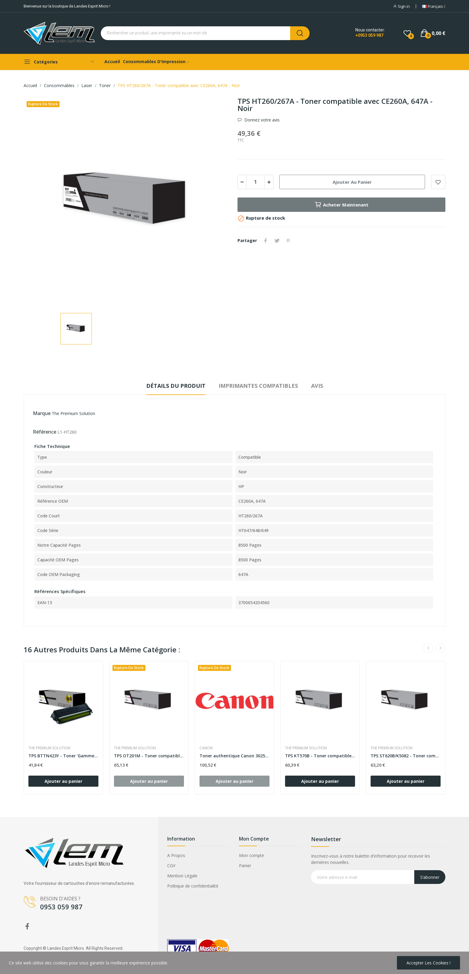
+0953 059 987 (369, 35)
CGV (171, 865)
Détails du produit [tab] (175, 385)
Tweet (277, 240)
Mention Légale (182, 876)
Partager (265, 240)
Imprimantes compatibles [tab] (258, 385)
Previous (428, 648)
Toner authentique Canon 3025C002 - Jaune (234, 756)
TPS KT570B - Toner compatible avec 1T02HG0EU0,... (320, 756)
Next (440, 648)
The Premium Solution (73, 413)
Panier (245, 865)
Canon (206, 748)
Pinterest (288, 240)
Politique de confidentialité (192, 886)
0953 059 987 (61, 907)
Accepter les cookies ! (428, 963)
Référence (44, 432)
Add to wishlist (438, 182)
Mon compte (251, 855)
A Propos (176, 855)
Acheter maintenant (341, 204)
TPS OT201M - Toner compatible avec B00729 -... (149, 756)
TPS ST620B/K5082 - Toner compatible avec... (406, 756)
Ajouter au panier (352, 182)
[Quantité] (255, 182)
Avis (317, 385)
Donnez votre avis (261, 120)
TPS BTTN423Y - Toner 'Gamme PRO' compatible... (63, 756)
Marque (42, 413)
